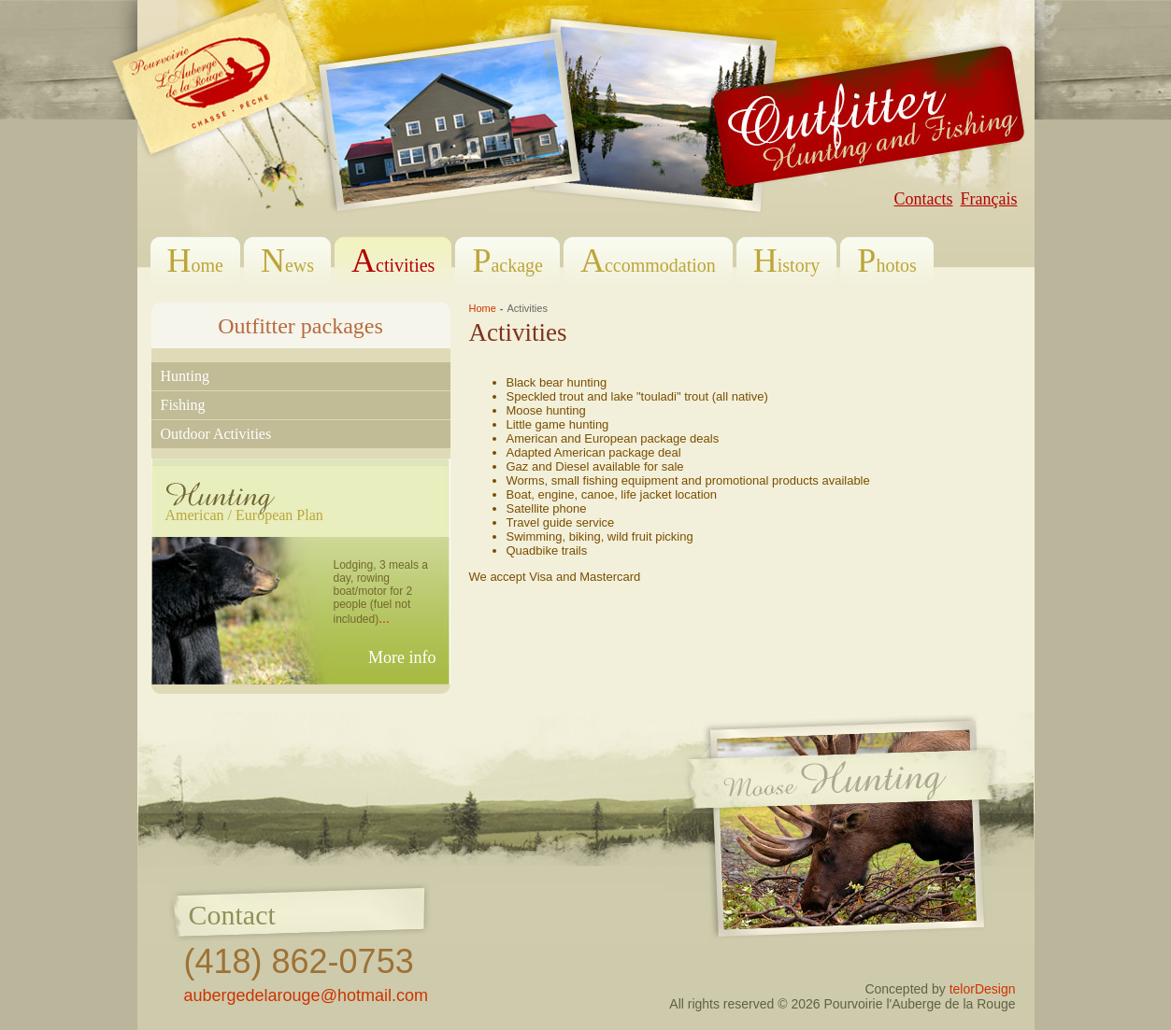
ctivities (393, 260)
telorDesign (983, 988)
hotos (886, 260)
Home (482, 308)
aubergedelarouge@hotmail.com (306, 995)
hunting (185, 376)
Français (989, 199)
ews (287, 260)
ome (195, 260)
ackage (507, 260)
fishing (183, 405)
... (384, 618)
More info (402, 657)
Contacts (923, 199)
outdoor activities (216, 434)
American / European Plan (244, 515)
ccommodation (648, 260)
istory (786, 260)
